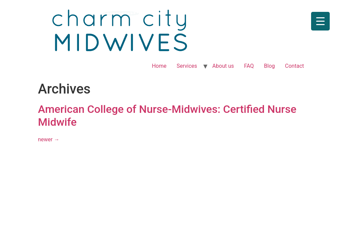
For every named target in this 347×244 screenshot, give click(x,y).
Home (159, 66)
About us (223, 66)
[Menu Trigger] (320, 21)
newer (48, 139)
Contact (294, 66)
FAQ (249, 66)
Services (187, 66)
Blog (269, 66)
